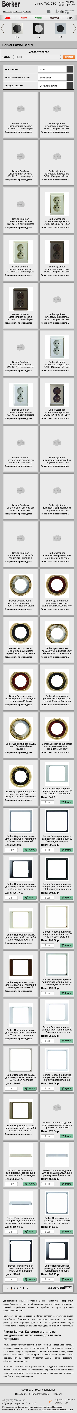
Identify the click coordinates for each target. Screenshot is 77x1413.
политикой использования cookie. (57, 1409)
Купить (66, 802)
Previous (3, 28)
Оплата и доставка (22, 11)
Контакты (7, 11)
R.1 (17, 37)
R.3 (38, 37)
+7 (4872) (44, 3)
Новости (57, 1394)
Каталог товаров (40, 1394)
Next (74, 28)
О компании (21, 1394)
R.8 (60, 37)
